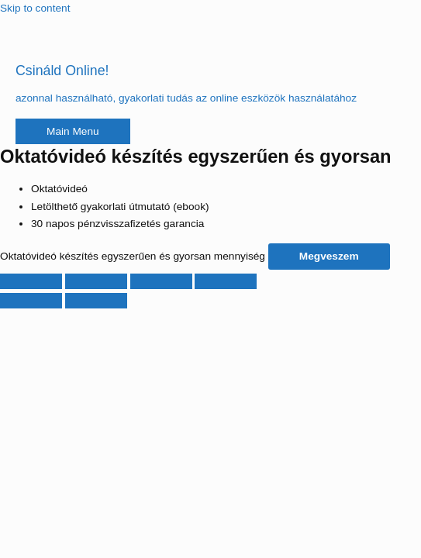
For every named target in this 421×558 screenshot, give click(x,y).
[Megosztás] (161, 281)
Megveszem (329, 256)
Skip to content (35, 8)
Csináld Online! (62, 70)
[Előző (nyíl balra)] (31, 300)
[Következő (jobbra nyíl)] (96, 300)
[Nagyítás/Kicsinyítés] (31, 281)
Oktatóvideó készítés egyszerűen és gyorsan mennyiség (132, 256)
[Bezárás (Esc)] (226, 281)
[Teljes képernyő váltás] (96, 281)
